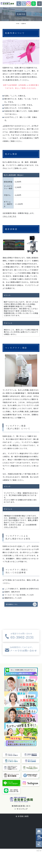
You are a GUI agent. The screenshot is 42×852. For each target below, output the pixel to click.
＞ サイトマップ (21, 812)
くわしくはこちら (9, 216)
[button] (21, 606)
